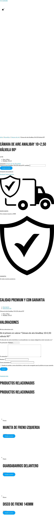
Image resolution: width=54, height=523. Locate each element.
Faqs (3, 469)
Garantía (4, 480)
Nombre (2, 246)
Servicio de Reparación (8, 483)
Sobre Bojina (5, 474)
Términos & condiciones (8, 471)
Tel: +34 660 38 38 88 (8, 487)
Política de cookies (29, 503)
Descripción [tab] (6, 194)
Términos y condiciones (40, 503)
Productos (5, 478)
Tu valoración (4, 243)
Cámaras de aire (10, 50)
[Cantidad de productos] (37, 52)
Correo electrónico (5, 249)
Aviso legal (11, 503)
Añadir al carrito (6, 55)
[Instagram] (30, 463)
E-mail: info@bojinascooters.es (10, 489)
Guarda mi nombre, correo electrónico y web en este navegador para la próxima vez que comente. (27, 252)
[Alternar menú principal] (5, 13)
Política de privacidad (7, 472)
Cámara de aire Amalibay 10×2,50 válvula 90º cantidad (14, 52)
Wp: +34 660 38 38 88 (8, 490)
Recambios (18, 50)
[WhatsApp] (26, 463)
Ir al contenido (4, 0)
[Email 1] (28, 463)
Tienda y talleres (6, 468)
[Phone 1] (23, 463)
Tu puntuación (4, 229)
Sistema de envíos (7, 481)
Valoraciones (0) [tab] (7, 195)
